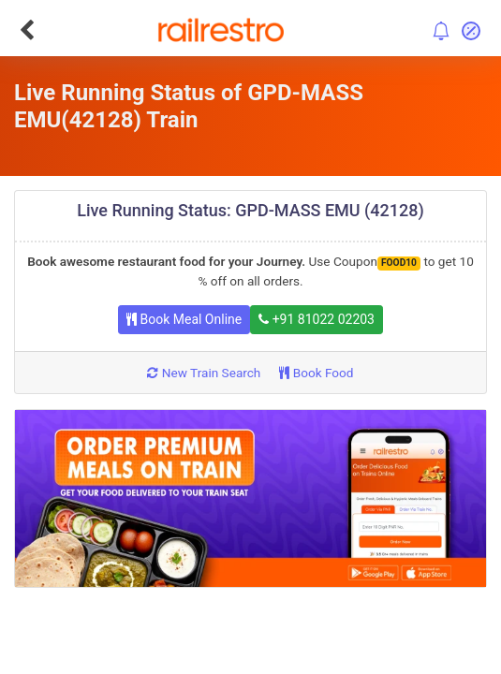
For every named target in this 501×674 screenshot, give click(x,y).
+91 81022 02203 (316, 319)
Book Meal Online (184, 319)
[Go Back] (26, 30)
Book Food (316, 372)
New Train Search (203, 372)
